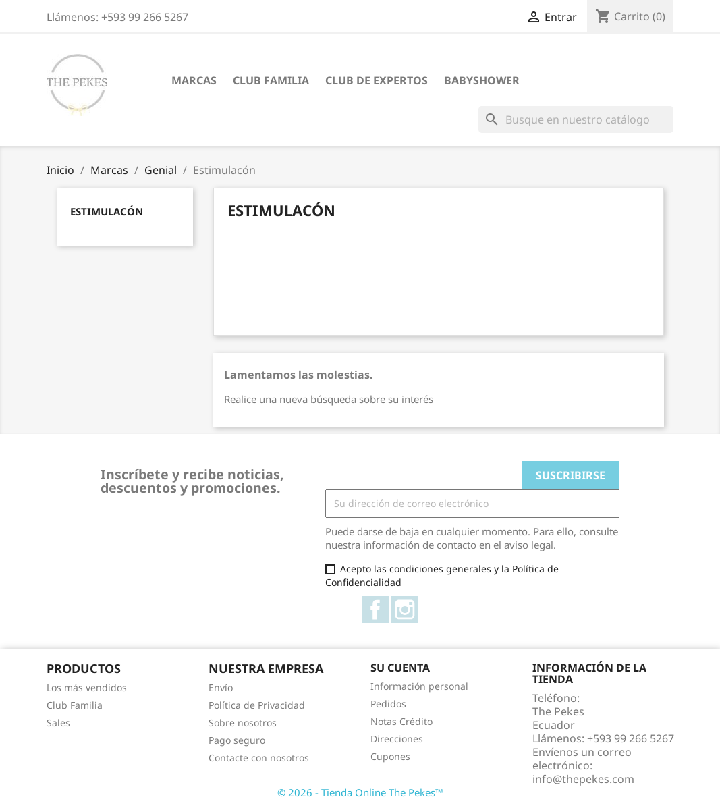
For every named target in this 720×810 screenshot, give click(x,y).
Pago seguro (237, 740)
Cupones (390, 756)
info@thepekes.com (583, 779)
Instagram (404, 609)
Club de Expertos (376, 80)
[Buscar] (575, 119)
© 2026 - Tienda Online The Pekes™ (360, 792)
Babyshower (482, 80)
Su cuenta (400, 667)
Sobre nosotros (243, 722)
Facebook (375, 609)
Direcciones (396, 738)
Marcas (194, 80)
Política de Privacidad (257, 705)
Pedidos (388, 703)
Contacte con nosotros (259, 757)
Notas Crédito (401, 721)
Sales (58, 722)
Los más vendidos (87, 687)
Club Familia (271, 80)
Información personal (419, 686)
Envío (221, 687)
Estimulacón (106, 211)
